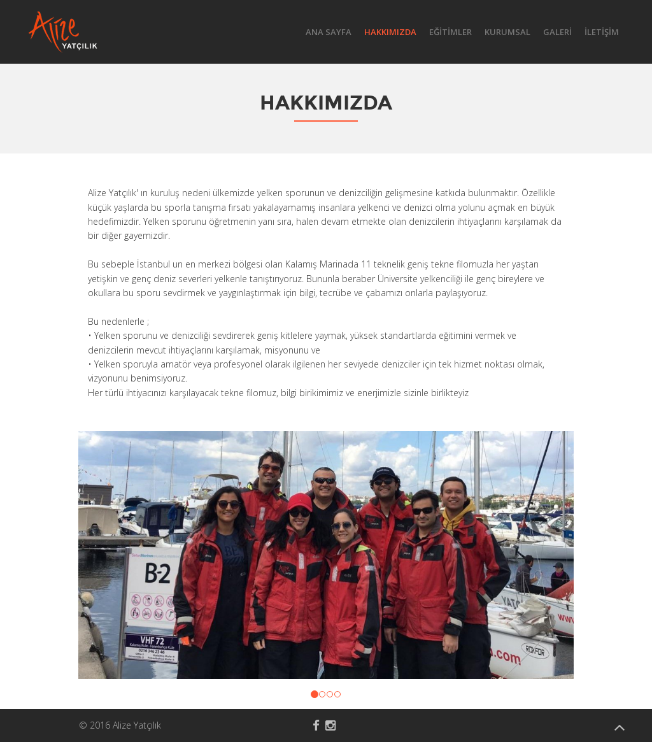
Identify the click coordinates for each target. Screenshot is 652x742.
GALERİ (557, 32)
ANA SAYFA (328, 32)
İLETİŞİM (602, 32)
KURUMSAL (507, 32)
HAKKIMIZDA (390, 32)
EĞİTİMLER (450, 32)
